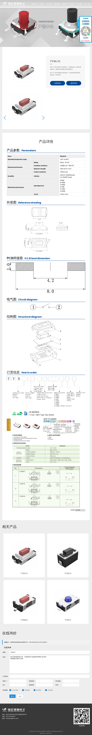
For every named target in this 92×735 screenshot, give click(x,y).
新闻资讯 (64, 4)
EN (89, 4)
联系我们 (72, 4)
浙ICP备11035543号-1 (46, 729)
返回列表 (74, 79)
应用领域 (57, 4)
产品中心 (42, 4)
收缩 (78, 23)
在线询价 (57, 79)
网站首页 (34, 4)
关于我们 (49, 4)
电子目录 (79, 4)
